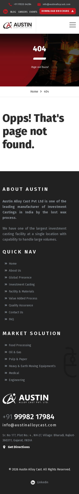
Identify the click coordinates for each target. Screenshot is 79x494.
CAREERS (22, 12)
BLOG (13, 12)
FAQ (9, 319)
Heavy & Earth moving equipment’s (30, 366)
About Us (13, 270)
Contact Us (14, 312)
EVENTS (33, 12)
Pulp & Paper (16, 359)
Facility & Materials (19, 291)
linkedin (39, 482)
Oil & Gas (13, 352)
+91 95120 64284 (22, 4)
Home (34, 91)
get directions (16, 447)
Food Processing (18, 345)
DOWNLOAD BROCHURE (58, 11)
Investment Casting (20, 284)
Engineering (15, 380)
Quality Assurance (19, 305)
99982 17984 (34, 417)
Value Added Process (21, 298)
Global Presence (18, 277)
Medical (12, 373)
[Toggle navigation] (73, 25)
